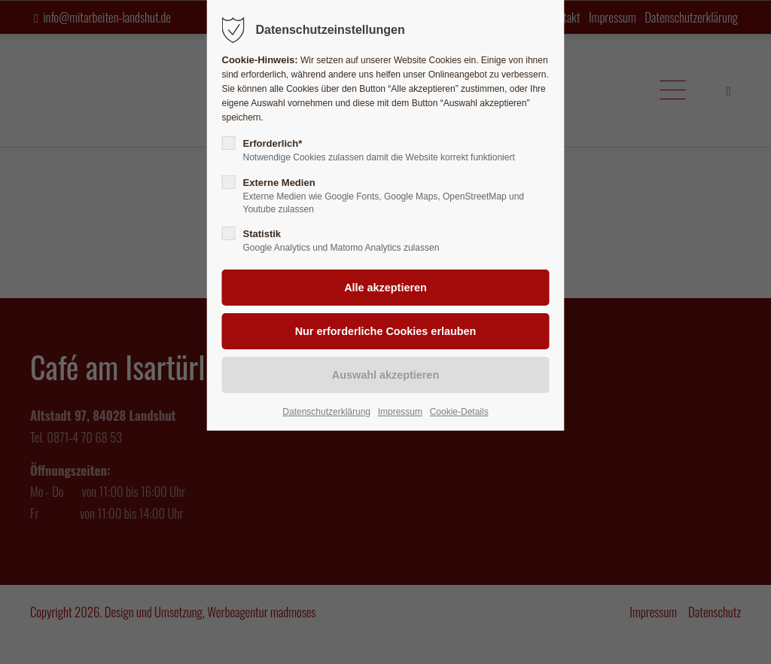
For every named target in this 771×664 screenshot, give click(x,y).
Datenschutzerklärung (326, 412)
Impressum (400, 412)
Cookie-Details (459, 412)
